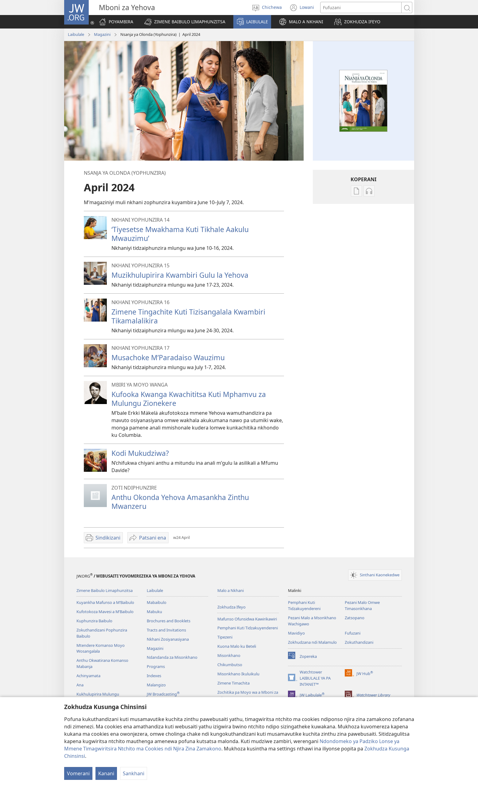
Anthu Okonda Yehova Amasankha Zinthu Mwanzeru (180, 501)
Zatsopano (354, 617)
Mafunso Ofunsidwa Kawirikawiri (247, 619)
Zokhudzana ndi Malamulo (312, 642)
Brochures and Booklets (168, 621)
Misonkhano (228, 655)
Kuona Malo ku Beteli (236, 646)
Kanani (106, 773)
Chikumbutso (229, 664)
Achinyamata (88, 675)
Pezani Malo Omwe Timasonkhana (362, 605)
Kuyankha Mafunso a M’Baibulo (105, 602)
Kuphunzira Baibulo (94, 621)
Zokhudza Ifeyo (231, 607)
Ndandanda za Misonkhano (172, 657)
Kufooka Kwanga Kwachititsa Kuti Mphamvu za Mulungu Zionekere (188, 398)
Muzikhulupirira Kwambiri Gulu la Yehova (179, 275)
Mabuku (154, 611)
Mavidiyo (296, 633)
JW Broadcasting (163, 694)
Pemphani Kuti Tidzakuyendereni (247, 628)
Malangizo (156, 685)
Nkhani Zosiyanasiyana (168, 639)
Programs (156, 666)
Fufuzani (352, 633)
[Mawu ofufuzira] (361, 7)
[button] (184, 22)
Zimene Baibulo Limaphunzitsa (104, 590)
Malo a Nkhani (230, 590)
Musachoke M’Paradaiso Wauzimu (168, 357)
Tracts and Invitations (166, 630)
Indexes (154, 675)
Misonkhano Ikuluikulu (238, 674)
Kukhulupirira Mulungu (97, 694)
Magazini (102, 34)
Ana (80, 685)
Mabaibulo (156, 602)
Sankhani (133, 773)
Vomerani (78, 773)
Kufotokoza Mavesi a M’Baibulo (105, 611)
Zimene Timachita (233, 683)
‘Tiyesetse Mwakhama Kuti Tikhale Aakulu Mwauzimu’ (180, 233)
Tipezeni (224, 637)
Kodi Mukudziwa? (140, 453)
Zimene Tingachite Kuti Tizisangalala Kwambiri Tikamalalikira (188, 316)
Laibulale (76, 34)
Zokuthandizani (359, 642)
